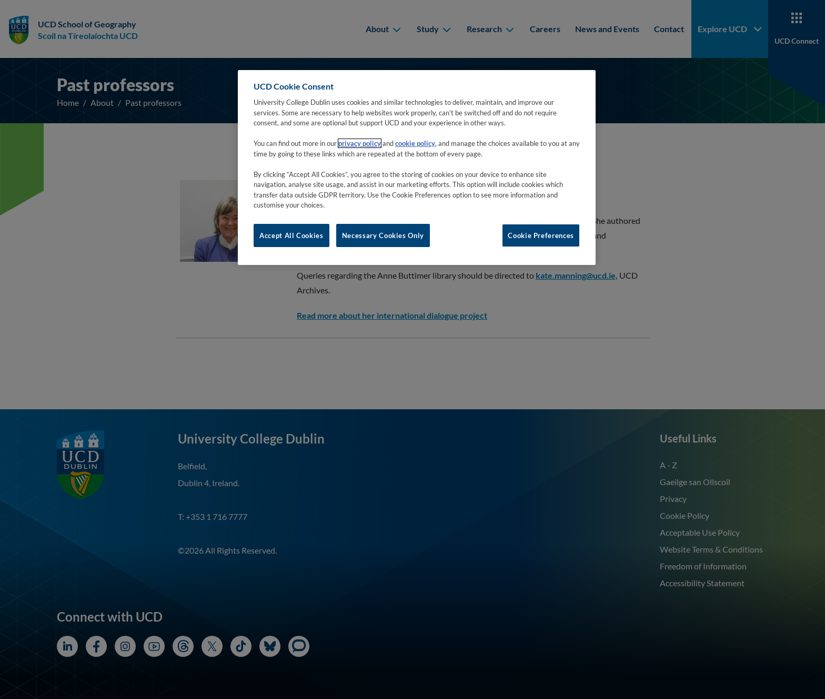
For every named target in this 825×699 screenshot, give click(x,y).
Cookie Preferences (541, 235)
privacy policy (359, 143)
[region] (417, 167)
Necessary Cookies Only (383, 235)
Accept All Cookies (291, 235)
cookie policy (415, 143)
